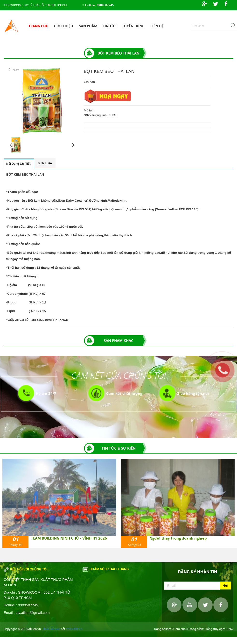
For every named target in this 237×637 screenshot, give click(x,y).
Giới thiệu (63, 26)
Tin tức (110, 26)
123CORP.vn (74, 629)
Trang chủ (38, 26)
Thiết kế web (51, 629)
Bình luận (45, 163)
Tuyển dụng (133, 26)
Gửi (225, 585)
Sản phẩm (88, 26)
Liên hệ (157, 26)
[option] (59, 503)
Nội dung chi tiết (18, 163)
